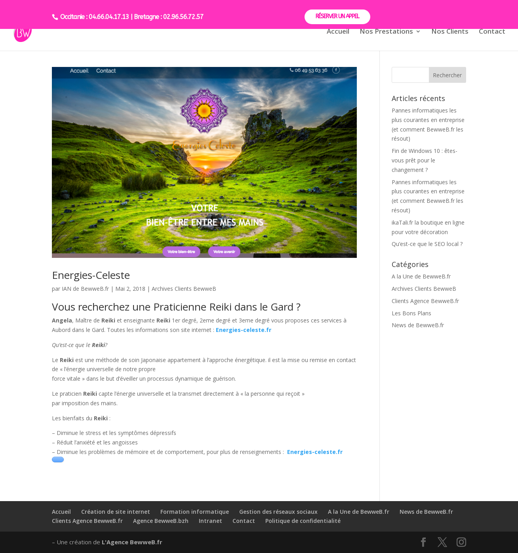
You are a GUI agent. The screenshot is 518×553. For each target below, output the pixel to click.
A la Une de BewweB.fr (421, 276)
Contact (492, 32)
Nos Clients (449, 32)
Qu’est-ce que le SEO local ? (427, 244)
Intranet (210, 520)
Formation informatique (194, 511)
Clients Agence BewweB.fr (425, 301)
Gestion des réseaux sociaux (278, 511)
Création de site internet (115, 511)
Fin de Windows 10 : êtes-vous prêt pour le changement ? (424, 160)
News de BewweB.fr (418, 325)
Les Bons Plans (411, 313)
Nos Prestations (386, 32)
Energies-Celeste (91, 275)
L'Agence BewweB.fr (132, 542)
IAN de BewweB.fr (85, 288)
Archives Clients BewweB (184, 288)
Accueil (338, 32)
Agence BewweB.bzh (161, 520)
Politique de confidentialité (303, 520)
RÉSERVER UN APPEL (337, 16)
